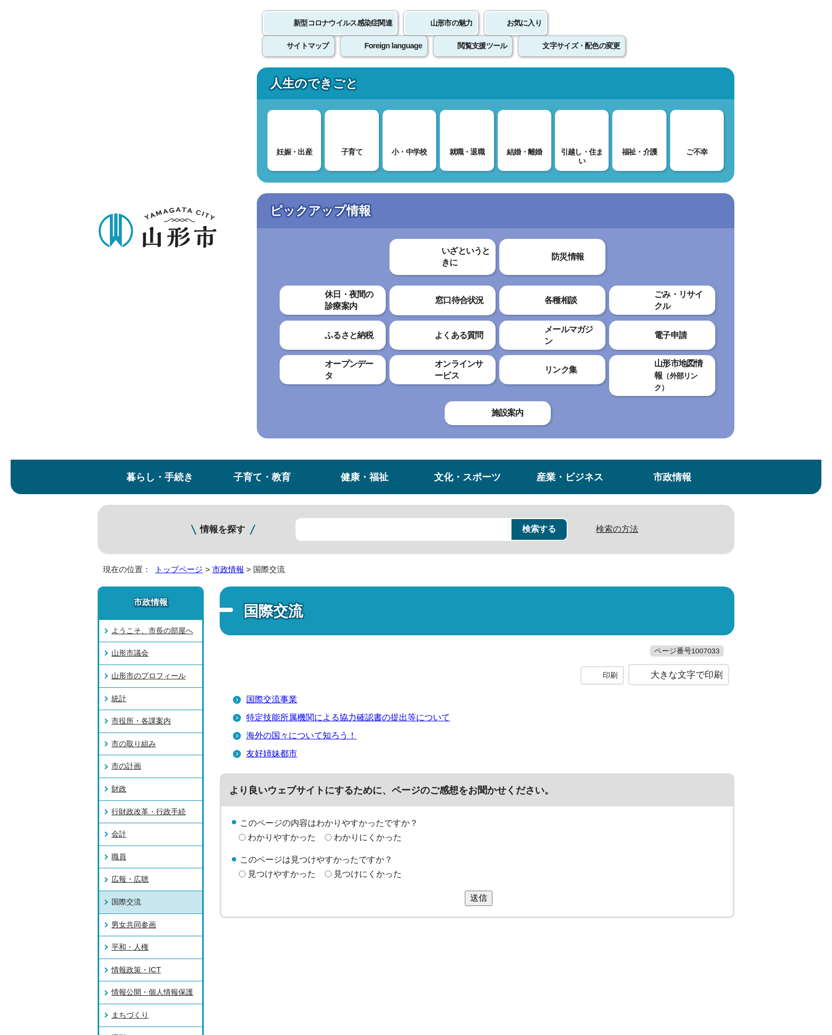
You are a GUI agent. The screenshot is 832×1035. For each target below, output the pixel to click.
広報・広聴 (130, 489)
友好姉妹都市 (271, 385)
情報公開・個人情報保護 (152, 602)
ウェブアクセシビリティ (427, 787)
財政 (118, 398)
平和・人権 (130, 557)
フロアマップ (135, 946)
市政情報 (672, 86)
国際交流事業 (271, 330)
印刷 (610, 307)
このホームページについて (156, 787)
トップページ (179, 179)
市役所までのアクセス (225, 946)
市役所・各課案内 (141, 330)
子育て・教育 (262, 86)
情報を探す (222, 139)
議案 (118, 692)
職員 (118, 466)
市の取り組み (133, 353)
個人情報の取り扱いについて (294, 787)
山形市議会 (130, 262)
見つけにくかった (368, 505)
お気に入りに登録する (688, 204)
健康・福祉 (364, 86)
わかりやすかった (282, 468)
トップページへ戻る (698, 755)
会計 (118, 443)
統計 (118, 308)
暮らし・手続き (159, 86)
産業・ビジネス (569, 86)
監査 (118, 670)
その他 (122, 715)
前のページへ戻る (610, 755)
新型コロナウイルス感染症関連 (342, 34)
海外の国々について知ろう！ (301, 367)
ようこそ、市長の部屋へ (152, 240)
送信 (478, 529)
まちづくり (130, 624)
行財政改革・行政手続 (148, 421)
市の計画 (126, 376)
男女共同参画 (133, 534)
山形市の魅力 (451, 34)
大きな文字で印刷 (687, 306)
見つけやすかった (282, 505)
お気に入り (524, 34)
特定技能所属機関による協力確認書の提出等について (348, 348)
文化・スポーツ (467, 86)
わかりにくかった (368, 468)
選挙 (118, 647)
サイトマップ (531, 787)
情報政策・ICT (136, 579)
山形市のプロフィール (148, 285)
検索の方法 (617, 138)
